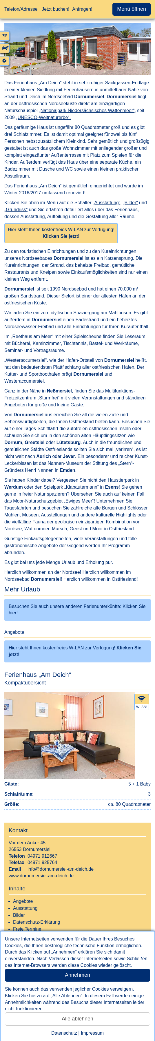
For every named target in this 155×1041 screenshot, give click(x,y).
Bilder (19, 915)
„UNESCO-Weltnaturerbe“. (43, 117)
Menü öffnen (131, 9)
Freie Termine (27, 929)
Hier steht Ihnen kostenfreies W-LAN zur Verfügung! (61, 233)
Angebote (23, 901)
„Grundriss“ (16, 209)
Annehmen (77, 975)
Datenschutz (64, 1033)
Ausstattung (25, 908)
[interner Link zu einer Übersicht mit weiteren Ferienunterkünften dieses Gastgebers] (77, 603)
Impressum (92, 1033)
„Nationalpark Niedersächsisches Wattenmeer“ (86, 110)
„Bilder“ (130, 202)
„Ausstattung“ (106, 202)
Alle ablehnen (77, 1019)
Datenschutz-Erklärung (36, 922)
